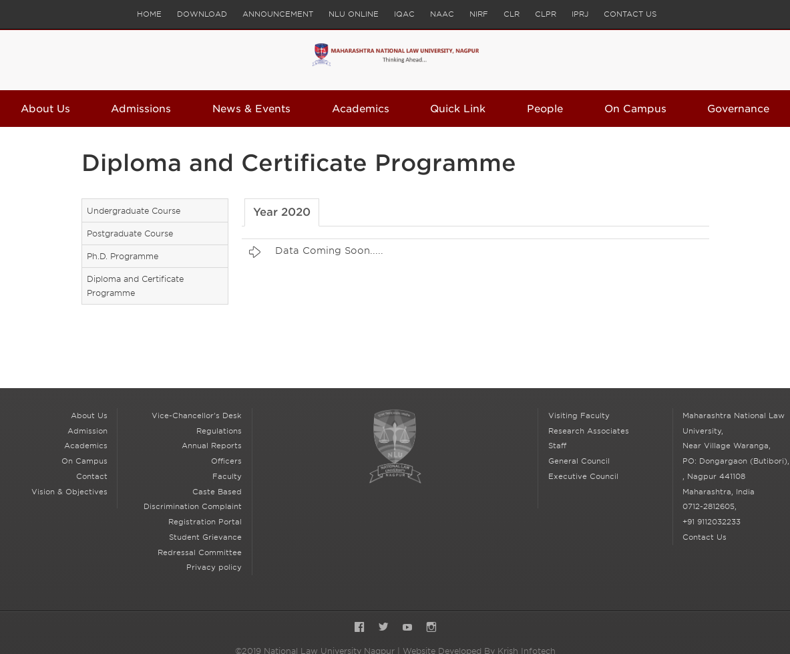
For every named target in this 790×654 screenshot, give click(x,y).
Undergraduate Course (133, 211)
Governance (738, 109)
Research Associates (588, 431)
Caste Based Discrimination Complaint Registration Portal (193, 507)
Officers (226, 461)
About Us (45, 109)
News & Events (251, 109)
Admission (87, 431)
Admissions (141, 109)
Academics (360, 109)
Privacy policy (214, 567)
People (545, 109)
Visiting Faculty (579, 415)
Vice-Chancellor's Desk (197, 415)
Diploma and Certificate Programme (135, 286)
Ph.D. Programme (122, 256)
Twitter (383, 628)
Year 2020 (282, 212)
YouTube (407, 628)
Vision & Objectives (69, 491)
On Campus (635, 109)
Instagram (431, 628)
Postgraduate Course (130, 233)
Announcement (277, 14)
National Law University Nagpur (395, 446)
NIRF (478, 14)
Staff (557, 445)
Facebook (359, 628)
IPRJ (580, 14)
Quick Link (457, 109)
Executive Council (583, 476)
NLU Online (354, 14)
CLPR (545, 14)
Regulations (219, 431)
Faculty (227, 476)
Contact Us (630, 14)
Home (149, 14)
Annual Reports (212, 445)
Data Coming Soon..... (329, 250)
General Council (579, 461)
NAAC (442, 14)
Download (202, 14)
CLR (512, 14)
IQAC (404, 14)
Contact (92, 476)
